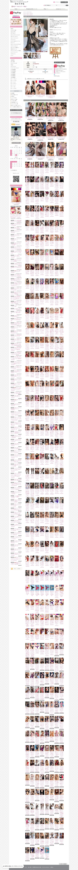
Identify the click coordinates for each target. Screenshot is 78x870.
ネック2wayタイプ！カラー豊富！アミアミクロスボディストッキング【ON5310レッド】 (42, 696)
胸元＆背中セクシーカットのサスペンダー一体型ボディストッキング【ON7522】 (61, 477)
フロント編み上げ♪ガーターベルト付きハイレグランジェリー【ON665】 (50, 137)
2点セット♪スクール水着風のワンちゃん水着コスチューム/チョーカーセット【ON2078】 (42, 245)
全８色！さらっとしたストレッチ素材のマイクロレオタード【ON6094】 (16, 260)
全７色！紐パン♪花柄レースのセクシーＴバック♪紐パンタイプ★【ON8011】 (57, 608)
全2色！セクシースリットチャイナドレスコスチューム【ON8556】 (52, 535)
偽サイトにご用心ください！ (16, 105)
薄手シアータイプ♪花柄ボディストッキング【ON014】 (62, 272)
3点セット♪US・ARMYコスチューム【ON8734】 (32, 549)
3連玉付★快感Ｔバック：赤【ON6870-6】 (27, 593)
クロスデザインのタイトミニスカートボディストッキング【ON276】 (16, 537)
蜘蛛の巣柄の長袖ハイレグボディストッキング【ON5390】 (52, 214)
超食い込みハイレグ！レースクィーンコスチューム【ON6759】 (37, 797)
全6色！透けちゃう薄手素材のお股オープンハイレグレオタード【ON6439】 (16, 302)
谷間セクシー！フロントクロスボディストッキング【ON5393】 (27, 739)
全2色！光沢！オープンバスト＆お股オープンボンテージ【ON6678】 (16, 465)
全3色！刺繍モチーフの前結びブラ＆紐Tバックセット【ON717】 (16, 372)
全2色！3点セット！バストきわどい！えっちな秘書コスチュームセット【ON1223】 (37, 200)
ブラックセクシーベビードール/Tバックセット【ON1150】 (37, 433)
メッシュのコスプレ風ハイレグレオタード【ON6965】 (47, 739)
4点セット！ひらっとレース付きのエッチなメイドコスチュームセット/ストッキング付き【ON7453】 (52, 522)
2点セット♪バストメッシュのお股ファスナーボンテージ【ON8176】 (16, 492)
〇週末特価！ (13, 60)
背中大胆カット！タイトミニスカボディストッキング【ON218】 (56, 549)
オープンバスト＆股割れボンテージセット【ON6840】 (27, 272)
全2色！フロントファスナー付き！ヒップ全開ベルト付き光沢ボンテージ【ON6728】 (57, 433)
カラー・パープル (13, 80)
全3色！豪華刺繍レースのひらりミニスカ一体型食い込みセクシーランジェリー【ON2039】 (50, 118)
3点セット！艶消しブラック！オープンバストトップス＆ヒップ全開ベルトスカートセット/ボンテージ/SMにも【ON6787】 (16, 475)
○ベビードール (13, 39)
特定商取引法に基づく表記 (36, 867)
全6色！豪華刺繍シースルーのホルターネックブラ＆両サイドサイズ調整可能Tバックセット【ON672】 (61, 347)
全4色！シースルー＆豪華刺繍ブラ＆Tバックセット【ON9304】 (37, 418)
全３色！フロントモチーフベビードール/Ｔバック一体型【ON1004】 (47, 316)
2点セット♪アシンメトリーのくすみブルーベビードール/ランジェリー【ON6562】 (52, 710)
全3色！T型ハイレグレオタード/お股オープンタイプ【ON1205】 (16, 376)
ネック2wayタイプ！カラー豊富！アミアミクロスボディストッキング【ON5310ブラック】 (42, 185)
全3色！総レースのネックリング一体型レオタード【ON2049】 (16, 554)
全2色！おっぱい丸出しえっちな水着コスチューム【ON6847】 (40, 118)
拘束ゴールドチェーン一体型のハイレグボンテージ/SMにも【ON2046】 (52, 754)
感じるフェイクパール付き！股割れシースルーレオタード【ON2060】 (27, 215)
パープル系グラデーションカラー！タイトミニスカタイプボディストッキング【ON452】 (61, 245)
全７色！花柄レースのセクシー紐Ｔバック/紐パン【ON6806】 (16, 256)
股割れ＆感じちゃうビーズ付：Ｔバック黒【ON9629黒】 (32, 593)
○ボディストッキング (14, 36)
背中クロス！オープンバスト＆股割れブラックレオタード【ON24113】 (42, 725)
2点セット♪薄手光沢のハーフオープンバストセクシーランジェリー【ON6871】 (16, 488)
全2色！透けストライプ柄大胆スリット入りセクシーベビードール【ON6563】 (42, 390)
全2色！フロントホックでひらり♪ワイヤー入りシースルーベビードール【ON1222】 (57, 360)
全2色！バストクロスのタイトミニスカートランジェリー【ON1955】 (16, 505)
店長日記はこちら (16, 143)
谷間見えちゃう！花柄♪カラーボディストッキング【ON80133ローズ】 (16, 428)
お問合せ (60, 9)
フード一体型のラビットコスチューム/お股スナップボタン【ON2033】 (27, 463)
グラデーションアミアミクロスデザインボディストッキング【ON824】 (52, 302)
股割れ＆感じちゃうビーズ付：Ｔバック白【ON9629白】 (52, 593)
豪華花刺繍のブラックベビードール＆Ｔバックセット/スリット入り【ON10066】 (37, 346)
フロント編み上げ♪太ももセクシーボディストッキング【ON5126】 (29, 118)
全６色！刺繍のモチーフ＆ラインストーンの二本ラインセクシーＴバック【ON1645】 (16, 275)
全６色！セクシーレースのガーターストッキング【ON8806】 (42, 462)
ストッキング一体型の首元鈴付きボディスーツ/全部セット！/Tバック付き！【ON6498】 (42, 229)
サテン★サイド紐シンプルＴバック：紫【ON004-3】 (47, 578)
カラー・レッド (13, 85)
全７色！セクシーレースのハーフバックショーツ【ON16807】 (16, 231)
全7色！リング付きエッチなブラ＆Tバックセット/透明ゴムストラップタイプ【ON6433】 (37, 390)
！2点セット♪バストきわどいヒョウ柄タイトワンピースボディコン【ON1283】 (62, 185)
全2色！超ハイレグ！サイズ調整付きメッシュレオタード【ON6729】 (62, 418)
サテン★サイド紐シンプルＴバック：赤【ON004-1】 (42, 578)
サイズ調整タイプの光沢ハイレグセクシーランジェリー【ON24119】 (61, 214)
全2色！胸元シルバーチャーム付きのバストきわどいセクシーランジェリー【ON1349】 (57, 200)
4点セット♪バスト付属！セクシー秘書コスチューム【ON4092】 (27, 447)
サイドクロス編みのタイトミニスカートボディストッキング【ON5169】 (32, 302)
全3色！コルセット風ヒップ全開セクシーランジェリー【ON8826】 (62, 403)
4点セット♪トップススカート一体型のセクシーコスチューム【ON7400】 (32, 725)
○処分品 (12, 28)
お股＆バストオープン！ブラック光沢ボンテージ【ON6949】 (57, 710)
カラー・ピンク (13, 82)
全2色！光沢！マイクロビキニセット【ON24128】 (16, 400)
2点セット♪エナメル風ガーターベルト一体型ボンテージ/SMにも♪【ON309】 (32, 710)
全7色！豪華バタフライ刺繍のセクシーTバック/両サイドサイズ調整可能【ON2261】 (16, 344)
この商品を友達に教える (59, 70)
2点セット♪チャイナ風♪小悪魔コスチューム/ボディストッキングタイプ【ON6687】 (62, 448)
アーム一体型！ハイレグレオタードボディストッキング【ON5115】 (27, 564)
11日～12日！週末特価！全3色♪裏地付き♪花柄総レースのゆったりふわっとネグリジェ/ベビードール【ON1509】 (52, 332)
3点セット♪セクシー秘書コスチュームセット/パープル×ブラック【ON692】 (32, 185)
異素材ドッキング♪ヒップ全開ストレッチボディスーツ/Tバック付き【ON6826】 (57, 565)
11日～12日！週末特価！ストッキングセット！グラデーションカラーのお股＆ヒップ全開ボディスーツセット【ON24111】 (32, 172)
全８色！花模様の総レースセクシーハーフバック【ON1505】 (27, 608)
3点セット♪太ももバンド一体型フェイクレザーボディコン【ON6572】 (61, 550)
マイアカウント (57, 2)
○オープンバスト (13, 66)
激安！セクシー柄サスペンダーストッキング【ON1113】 (47, 812)
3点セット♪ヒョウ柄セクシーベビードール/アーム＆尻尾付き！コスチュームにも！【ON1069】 (61, 288)
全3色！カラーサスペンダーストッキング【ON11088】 (61, 257)
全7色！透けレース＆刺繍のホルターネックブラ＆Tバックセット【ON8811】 (52, 433)
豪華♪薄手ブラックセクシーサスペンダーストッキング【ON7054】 (52, 812)
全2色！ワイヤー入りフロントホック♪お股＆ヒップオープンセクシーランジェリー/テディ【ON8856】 (52, 420)
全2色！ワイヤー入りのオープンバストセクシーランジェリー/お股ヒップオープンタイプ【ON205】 (52, 288)
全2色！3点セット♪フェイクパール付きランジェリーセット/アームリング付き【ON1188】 (27, 667)
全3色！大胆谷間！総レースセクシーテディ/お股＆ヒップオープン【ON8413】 (16, 353)
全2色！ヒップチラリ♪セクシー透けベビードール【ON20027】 (29, 96)
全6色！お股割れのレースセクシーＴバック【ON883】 (52, 607)
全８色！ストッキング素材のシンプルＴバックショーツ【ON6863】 (47, 622)
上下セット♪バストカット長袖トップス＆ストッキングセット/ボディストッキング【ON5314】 (37, 682)
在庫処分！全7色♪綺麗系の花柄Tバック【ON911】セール (16, 267)
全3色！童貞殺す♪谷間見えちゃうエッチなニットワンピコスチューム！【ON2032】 (32, 535)
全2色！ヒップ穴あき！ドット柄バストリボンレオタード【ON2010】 (47, 433)
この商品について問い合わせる (60, 71)
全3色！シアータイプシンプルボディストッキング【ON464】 (62, 301)
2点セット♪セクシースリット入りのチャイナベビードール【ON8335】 (57, 769)
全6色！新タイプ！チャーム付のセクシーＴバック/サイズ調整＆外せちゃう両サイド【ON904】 (13, 216)
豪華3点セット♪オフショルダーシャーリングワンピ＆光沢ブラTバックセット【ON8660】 (27, 390)
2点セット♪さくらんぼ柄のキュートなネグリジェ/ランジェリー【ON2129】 (52, 273)
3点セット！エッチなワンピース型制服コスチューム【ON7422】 (32, 520)
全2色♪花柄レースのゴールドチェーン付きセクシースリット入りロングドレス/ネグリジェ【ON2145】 (32, 682)
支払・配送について (31, 9)
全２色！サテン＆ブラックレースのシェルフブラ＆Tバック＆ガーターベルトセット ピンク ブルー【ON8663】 (37, 318)
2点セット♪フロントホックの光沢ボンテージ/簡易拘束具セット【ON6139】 (61, 769)
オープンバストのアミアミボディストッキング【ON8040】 (61, 491)
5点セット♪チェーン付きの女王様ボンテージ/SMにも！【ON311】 (16, 384)
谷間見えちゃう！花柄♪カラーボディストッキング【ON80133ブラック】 (47, 492)
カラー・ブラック (30, 13)
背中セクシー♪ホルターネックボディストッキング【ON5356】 (47, 170)
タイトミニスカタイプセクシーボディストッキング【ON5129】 (47, 243)
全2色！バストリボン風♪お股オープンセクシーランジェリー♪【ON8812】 (47, 419)
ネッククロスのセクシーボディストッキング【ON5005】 (47, 476)
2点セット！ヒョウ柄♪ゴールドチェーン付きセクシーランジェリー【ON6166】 (47, 360)
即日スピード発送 (14, 99)
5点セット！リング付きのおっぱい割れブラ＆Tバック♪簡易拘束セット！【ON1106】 (61, 331)
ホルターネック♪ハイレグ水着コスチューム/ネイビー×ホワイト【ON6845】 (52, 565)
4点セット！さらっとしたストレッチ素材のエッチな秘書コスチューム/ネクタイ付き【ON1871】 (62, 813)
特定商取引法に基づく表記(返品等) (61, 69)
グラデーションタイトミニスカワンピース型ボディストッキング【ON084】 (56, 302)
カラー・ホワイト (13, 83)
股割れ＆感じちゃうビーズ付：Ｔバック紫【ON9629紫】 (16, 319)
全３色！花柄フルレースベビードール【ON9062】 (61, 316)
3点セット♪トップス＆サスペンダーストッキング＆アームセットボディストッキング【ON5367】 (37, 741)
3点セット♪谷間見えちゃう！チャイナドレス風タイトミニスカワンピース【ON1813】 (61, 725)
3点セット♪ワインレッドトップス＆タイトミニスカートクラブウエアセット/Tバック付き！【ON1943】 (32, 580)
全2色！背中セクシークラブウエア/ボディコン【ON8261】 (16, 444)
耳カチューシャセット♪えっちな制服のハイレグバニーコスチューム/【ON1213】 (16, 509)
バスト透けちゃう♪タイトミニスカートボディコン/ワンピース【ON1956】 (47, 273)
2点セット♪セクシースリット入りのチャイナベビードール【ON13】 (37, 170)
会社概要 (12, 93)
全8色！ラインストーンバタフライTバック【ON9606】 (16, 239)
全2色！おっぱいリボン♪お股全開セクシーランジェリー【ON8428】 (42, 345)
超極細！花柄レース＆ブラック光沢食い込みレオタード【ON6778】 (47, 447)
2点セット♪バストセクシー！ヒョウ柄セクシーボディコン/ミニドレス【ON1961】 (16, 513)
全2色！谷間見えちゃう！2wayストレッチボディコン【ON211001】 (16, 340)
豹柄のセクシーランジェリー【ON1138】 (47, 301)
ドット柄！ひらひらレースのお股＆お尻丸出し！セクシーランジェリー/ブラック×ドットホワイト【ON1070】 (47, 347)
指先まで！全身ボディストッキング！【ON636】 (52, 549)
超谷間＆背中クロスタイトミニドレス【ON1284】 (37, 505)
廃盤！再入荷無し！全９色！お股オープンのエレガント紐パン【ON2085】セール (16, 279)
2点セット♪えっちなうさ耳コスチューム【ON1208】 (57, 257)
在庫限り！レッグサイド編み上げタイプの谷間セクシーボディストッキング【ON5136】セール (27, 245)
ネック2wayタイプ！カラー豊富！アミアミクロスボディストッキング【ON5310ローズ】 (37, 696)
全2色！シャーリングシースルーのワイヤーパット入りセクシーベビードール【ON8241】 (27, 360)
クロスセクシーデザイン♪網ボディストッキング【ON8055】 (47, 462)
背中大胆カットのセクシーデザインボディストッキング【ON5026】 (29, 157)
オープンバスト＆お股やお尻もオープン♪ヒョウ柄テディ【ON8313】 (37, 360)
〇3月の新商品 (13, 75)
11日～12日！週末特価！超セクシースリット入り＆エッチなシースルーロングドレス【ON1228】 (27, 507)
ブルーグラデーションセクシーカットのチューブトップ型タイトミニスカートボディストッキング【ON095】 (52, 259)
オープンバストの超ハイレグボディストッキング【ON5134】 (61, 199)
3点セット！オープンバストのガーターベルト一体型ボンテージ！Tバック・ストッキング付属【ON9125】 (42, 770)
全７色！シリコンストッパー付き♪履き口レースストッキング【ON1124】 (42, 477)
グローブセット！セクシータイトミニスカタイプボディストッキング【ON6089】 (47, 842)
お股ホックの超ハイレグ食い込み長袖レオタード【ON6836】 (27, 301)
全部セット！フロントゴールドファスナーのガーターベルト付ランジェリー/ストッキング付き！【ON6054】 (37, 814)
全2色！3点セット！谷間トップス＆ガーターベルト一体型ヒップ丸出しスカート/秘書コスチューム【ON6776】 (32, 289)
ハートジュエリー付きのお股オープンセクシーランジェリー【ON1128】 (47, 754)
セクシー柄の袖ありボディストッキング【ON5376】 (57, 214)
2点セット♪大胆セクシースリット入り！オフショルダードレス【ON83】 (37, 579)
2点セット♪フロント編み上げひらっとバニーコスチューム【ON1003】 (37, 288)
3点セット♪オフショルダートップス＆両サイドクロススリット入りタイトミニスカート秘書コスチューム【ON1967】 (57, 668)
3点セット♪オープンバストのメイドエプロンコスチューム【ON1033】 (47, 288)
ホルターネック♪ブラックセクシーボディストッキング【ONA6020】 (61, 535)
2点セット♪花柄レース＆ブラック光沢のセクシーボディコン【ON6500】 (47, 550)
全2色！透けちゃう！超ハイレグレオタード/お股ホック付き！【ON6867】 (37, 273)
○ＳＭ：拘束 (13, 61)
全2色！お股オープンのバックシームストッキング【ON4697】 (37, 476)
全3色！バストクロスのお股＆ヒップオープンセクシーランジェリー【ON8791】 (32, 404)
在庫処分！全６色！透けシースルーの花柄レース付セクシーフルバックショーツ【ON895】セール (42, 624)
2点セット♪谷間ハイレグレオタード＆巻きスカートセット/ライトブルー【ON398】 (57, 419)
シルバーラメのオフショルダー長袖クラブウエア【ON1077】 (16, 404)
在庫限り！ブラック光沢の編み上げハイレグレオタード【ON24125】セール (37, 244)
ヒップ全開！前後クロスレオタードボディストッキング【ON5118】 (42, 565)
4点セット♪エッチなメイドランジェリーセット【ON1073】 (47, 783)
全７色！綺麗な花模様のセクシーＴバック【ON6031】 (32, 607)
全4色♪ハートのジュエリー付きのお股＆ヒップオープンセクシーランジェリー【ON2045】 (27, 200)
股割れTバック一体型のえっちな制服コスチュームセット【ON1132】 (16, 563)
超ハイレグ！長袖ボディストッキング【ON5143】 (27, 287)
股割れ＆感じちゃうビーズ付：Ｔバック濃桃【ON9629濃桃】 (37, 593)
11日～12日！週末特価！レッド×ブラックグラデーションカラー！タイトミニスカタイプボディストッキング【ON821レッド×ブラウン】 (27, 319)
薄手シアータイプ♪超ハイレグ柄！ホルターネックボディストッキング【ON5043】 (42, 506)
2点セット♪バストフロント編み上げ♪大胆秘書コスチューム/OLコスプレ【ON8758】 (42, 842)
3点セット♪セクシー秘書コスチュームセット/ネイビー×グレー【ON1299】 (57, 171)
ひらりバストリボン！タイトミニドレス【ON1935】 (47, 564)
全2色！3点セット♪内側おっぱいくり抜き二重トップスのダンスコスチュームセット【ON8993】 (42, 449)
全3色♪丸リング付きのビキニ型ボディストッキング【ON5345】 (16, 380)
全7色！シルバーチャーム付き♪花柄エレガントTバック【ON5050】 (16, 244)
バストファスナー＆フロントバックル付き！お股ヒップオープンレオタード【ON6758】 (27, 798)
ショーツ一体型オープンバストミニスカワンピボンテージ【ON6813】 (32, 754)
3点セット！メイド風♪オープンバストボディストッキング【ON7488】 (27, 812)
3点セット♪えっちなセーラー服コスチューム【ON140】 (47, 695)
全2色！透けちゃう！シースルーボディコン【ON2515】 (16, 546)
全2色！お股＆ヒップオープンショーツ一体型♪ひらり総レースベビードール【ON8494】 (37, 783)
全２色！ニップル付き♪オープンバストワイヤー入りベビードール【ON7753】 (37, 331)
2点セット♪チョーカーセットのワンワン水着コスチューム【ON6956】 (16, 529)
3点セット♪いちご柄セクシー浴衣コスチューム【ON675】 (52, 243)
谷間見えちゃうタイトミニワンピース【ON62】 (42, 753)
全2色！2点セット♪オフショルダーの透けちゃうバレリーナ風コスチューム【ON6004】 (61, 118)
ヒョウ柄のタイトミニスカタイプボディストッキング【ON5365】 (16, 525)
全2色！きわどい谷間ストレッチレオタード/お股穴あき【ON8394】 (32, 374)
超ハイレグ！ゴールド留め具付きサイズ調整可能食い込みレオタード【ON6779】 (61, 433)
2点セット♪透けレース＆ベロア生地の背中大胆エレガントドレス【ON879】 (32, 273)
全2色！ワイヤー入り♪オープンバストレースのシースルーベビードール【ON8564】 (52, 360)
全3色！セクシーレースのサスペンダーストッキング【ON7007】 (16, 550)
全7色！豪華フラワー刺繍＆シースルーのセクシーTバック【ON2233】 (42, 637)
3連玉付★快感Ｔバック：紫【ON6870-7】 (42, 855)
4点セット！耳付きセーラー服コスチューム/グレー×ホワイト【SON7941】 (47, 521)
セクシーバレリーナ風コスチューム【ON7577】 (27, 228)
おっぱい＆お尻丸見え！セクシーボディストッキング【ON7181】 (16, 440)
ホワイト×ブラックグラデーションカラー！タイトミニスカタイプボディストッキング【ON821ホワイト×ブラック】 (37, 260)
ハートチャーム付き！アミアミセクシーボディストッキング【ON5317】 (52, 200)
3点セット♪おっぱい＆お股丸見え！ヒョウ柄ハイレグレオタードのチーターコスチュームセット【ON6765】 (47, 799)
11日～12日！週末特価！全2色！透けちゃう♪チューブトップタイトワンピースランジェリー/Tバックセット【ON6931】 (27, 187)
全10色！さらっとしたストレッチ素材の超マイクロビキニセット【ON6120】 (16, 293)
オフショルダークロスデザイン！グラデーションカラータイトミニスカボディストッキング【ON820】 (27, 259)
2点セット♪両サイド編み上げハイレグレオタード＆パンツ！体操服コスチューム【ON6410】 (52, 682)
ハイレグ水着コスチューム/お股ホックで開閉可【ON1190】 (16, 496)
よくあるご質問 (13, 100)
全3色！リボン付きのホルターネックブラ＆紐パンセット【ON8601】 (47, 374)
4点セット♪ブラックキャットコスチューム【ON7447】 (42, 549)
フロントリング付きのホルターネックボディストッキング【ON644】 (42, 667)
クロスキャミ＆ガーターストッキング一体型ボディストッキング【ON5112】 (52, 842)
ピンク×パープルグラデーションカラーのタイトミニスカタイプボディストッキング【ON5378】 (42, 172)
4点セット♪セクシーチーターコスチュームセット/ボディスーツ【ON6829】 (42, 288)
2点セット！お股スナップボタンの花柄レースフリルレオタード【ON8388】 (42, 360)
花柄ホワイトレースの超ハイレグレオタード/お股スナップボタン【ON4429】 (37, 769)
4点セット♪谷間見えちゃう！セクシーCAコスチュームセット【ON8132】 (16, 533)
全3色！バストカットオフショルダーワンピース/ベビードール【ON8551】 (52, 652)
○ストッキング (13, 33)
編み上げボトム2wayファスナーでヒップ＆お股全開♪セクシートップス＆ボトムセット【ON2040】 (32, 828)
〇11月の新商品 (13, 69)
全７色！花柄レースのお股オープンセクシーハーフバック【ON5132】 (16, 289)
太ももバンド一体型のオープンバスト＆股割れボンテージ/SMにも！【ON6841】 (57, 798)
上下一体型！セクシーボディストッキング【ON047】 (52, 826)
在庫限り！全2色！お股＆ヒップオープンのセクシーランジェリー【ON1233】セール (27, 681)
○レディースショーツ (14, 52)
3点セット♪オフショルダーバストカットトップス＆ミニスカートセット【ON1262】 (47, 535)
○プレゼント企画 (13, 30)
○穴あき (12, 64)
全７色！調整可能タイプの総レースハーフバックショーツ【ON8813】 (16, 224)
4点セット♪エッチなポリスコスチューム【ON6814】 (61, 826)
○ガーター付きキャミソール (15, 41)
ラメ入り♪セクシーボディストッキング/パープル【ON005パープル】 (57, 506)
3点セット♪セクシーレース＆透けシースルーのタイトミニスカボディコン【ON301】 (27, 579)
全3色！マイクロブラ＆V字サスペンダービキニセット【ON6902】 (42, 258)
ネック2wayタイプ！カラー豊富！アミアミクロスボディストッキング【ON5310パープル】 (37, 185)
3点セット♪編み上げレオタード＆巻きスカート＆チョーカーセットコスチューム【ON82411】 (37, 463)
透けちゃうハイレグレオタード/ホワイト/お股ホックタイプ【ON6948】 (61, 171)
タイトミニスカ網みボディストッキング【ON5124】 (57, 841)
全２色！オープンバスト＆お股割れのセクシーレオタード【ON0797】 (32, 331)
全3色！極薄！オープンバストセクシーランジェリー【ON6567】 (47, 389)
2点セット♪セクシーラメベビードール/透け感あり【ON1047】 (57, 753)
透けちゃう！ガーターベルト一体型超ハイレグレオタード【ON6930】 (42, 681)
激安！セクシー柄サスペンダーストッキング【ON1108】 (42, 812)
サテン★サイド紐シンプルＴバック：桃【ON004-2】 (37, 855)
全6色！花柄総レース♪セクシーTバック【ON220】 (52, 637)
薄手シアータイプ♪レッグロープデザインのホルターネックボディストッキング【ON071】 (47, 506)
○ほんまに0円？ (13, 31)
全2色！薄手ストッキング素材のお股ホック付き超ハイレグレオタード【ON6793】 (32, 448)
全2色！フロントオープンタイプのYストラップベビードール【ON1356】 (32, 346)
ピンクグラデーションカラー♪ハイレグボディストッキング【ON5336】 (61, 157)
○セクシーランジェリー (14, 38)
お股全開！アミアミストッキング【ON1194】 (57, 811)
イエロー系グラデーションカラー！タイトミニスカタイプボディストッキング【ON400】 (56, 245)
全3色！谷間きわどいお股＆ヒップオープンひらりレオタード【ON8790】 (42, 404)
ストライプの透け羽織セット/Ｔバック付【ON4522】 (42, 316)
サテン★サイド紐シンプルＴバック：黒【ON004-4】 (52, 578)
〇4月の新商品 (13, 77)
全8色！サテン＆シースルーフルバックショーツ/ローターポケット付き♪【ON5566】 (16, 248)
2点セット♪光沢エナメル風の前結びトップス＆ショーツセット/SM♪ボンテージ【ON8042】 (50, 158)
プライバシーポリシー (45, 867)
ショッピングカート (64, 2)
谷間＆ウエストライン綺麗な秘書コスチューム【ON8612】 (16, 408)
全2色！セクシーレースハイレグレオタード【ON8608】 (32, 418)
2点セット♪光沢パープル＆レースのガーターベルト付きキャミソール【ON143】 (56, 696)
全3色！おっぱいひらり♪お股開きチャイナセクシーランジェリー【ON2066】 (42, 215)
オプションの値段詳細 (58, 67)
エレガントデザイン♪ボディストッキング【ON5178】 (32, 695)
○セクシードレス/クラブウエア (16, 44)
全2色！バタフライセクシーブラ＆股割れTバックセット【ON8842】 (27, 418)
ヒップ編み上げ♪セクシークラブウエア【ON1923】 (32, 564)
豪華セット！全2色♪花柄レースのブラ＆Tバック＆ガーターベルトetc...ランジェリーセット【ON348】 (27, 172)
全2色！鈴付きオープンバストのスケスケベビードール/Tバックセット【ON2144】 (16, 521)
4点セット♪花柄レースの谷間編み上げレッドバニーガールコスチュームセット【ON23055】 (27, 769)
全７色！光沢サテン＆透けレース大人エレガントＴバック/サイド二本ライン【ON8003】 (18, 216)
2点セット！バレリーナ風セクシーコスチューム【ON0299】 (27, 520)
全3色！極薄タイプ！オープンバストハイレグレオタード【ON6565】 (16, 367)
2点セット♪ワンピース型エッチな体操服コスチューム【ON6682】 (32, 433)
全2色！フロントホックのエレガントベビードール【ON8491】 (32, 389)
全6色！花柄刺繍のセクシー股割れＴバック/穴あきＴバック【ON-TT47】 (62, 594)
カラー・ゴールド (13, 88)
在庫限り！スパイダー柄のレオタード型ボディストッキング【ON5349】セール (52, 229)
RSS (14, 568)
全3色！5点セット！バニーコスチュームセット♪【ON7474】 (42, 520)
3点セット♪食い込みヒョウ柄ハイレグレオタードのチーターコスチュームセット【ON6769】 (32, 799)
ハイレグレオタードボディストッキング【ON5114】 (37, 564)
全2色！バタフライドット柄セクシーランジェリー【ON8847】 (42, 418)
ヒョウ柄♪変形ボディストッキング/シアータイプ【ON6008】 (27, 549)
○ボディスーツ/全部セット (15, 47)
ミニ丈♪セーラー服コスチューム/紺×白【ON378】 (52, 462)
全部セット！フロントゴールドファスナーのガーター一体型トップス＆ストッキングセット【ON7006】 (61, 464)
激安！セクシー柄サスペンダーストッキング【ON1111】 (52, 170)
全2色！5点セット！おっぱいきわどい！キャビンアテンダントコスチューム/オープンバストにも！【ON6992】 (37, 522)
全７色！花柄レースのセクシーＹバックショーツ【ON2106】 (16, 235)
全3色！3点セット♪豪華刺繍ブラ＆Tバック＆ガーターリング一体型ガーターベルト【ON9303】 (61, 390)
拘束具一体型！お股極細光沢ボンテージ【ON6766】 (52, 797)
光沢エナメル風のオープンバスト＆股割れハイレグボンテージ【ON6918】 (16, 501)
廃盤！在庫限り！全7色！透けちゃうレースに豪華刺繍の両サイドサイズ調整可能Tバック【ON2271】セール (27, 653)
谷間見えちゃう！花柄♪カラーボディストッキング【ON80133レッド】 (42, 492)
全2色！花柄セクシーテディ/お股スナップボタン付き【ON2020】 (37, 447)
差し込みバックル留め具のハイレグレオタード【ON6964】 (16, 541)
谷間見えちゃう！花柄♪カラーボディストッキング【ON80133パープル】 (52, 492)
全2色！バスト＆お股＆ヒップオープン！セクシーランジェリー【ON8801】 (47, 404)
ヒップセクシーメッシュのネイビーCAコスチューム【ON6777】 (42, 433)
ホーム (17, 9)
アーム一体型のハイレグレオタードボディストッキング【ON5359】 (16, 517)
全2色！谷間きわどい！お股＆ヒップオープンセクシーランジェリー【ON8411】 (61, 137)
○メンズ (12, 55)
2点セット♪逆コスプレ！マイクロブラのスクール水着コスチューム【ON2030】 (61, 565)
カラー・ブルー (13, 86)
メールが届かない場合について (16, 106)
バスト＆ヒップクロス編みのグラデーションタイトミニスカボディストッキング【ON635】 (56, 288)
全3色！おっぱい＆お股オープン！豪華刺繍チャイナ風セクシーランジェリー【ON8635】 (52, 375)
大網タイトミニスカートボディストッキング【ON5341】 (52, 184)
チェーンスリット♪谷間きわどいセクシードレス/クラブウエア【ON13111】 (32, 506)
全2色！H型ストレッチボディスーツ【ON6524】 (27, 841)
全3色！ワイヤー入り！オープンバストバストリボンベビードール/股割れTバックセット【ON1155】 (57, 347)
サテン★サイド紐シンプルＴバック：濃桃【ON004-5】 (16, 312)
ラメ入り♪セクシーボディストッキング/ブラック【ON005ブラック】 (52, 506)
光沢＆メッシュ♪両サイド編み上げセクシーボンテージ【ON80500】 (16, 436)
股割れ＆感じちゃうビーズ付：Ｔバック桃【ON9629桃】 (47, 856)
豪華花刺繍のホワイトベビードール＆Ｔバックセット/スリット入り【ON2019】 (27, 331)
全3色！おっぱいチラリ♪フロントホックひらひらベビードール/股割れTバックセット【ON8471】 (50, 96)
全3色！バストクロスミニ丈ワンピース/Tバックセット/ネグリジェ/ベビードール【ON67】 (52, 390)
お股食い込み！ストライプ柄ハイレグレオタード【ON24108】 (47, 681)
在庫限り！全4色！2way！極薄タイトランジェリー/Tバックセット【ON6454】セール (42, 376)
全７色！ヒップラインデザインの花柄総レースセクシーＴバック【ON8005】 (42, 608)
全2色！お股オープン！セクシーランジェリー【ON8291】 (32, 359)
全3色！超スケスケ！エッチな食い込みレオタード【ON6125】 (27, 403)
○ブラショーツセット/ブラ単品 (16, 50)
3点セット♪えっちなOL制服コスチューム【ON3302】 (42, 709)
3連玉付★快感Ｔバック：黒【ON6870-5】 (62, 578)
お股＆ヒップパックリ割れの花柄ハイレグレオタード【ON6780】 (57, 447)
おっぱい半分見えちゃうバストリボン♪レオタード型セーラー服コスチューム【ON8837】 (52, 783)
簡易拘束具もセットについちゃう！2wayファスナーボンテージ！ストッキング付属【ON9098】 (47, 332)
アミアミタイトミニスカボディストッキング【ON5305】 (32, 228)
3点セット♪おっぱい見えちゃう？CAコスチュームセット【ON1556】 (47, 710)
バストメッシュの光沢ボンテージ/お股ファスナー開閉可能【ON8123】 (57, 331)
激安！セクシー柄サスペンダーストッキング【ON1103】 (16, 328)
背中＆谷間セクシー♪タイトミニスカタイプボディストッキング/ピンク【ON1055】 (32, 317)
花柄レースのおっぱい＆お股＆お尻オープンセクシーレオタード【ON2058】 (52, 667)
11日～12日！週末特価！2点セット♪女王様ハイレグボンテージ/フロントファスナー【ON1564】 (57, 186)
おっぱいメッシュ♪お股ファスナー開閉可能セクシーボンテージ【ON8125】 (16, 432)
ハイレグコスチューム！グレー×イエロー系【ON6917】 (32, 257)
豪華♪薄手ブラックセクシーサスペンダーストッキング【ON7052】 (57, 476)
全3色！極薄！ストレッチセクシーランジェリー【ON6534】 (61, 374)
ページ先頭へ (63, 864)
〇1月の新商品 (13, 72)
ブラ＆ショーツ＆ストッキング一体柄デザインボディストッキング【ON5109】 (57, 273)
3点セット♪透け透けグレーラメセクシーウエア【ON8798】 (32, 783)
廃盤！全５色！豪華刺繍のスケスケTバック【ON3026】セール (16, 332)
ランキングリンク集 (14, 103)
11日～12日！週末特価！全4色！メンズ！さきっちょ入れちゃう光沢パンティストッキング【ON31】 (37, 405)
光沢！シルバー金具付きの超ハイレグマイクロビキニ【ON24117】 (27, 724)
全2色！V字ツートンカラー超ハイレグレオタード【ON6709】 (27, 433)
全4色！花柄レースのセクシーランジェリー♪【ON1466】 (16, 271)
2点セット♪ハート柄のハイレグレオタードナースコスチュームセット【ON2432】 (61, 754)
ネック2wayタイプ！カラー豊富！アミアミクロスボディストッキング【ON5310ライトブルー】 (47, 186)
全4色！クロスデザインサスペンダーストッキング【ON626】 (47, 228)
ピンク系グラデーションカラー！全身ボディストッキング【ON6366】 (57, 740)
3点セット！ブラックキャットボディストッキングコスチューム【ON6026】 (16, 451)
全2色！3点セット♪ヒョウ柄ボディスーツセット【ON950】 (62, 841)
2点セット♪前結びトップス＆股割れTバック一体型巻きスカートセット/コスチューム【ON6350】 (40, 138)
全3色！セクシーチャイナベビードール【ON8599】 (27, 374)
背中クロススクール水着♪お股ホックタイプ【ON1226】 (37, 534)
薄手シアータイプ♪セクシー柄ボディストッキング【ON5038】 (37, 826)
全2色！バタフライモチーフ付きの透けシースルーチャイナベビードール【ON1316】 (57, 390)
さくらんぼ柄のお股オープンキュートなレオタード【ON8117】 (52, 695)
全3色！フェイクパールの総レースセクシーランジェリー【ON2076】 (57, 229)
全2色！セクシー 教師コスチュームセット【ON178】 (42, 199)
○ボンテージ (13, 42)
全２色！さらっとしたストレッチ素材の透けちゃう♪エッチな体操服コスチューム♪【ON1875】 (27, 493)
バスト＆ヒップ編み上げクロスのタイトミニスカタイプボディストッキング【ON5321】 (37, 229)
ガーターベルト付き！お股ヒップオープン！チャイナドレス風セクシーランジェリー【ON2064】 (47, 726)
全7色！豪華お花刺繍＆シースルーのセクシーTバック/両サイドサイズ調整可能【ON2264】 (61, 638)
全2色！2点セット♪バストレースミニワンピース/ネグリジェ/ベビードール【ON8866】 (42, 783)
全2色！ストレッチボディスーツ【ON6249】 (42, 534)
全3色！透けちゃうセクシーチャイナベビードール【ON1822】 (42, 272)
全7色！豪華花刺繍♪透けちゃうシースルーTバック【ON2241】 (16, 336)
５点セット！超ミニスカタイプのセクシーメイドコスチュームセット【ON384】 (56, 463)
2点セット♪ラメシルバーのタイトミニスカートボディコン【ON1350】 (52, 725)
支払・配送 (30, 867)
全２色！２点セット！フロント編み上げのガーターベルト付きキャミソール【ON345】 (52, 477)
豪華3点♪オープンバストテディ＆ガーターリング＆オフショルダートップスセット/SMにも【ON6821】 (57, 376)
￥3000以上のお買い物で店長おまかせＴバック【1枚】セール (16, 252)
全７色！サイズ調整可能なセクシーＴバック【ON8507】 (61, 622)
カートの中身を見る (16, 110)
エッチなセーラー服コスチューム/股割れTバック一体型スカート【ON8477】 (57, 521)
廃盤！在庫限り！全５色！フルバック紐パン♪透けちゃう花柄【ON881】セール (16, 323)
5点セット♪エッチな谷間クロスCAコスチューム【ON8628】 (57, 535)
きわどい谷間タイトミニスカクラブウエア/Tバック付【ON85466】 (57, 826)
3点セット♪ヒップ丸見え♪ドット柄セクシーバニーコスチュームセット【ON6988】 (37, 492)
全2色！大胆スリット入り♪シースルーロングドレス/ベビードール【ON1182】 (62, 506)
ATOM (18, 568)
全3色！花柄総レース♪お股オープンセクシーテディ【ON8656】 (52, 403)
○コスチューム (13, 53)
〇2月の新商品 (13, 74)
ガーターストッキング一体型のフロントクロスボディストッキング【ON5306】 (40, 157)
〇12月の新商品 (13, 71)
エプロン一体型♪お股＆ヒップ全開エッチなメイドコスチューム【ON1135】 (16, 461)
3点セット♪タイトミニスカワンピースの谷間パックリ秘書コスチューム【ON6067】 (61, 521)
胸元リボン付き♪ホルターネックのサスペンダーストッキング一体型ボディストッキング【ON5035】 (32, 493)
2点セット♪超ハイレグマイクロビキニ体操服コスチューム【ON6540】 (37, 550)
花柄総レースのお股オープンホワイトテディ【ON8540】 (27, 782)
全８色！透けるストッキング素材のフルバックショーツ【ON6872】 (52, 622)
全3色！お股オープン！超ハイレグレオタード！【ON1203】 (15, 396)
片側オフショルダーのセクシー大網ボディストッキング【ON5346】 (47, 214)
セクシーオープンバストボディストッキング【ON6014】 (27, 534)
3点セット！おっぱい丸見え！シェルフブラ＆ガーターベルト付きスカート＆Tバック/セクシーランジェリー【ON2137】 (27, 347)
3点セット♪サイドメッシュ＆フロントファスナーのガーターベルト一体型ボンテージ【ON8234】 (37, 668)
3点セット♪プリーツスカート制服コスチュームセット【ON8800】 (37, 841)
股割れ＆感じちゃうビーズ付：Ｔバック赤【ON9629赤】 (42, 593)
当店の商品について (14, 102)
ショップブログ (46, 9)
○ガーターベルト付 (14, 63)
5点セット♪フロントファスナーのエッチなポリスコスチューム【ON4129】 (52, 448)
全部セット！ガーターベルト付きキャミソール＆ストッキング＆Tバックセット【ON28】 (27, 856)
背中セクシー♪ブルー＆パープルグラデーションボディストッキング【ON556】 (47, 258)
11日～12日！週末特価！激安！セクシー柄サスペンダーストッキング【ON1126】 (27, 477)
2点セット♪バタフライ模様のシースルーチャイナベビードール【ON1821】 (61, 740)
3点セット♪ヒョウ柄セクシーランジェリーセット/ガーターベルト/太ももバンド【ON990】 (37, 302)
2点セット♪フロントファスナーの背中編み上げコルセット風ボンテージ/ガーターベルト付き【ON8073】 (27, 755)
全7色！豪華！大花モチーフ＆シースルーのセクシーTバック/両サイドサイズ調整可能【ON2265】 (32, 653)
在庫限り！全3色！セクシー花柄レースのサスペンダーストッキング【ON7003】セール (62, 230)
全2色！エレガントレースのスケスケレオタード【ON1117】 (42, 301)
